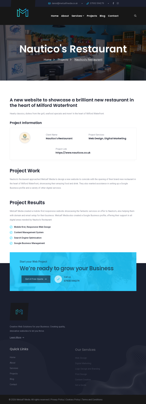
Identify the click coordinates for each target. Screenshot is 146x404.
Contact (113, 15)
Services (77, 15)
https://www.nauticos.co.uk (73, 152)
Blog (102, 15)
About (65, 15)
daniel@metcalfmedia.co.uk (65, 3)
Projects (92, 15)
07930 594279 (97, 3)
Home (54, 15)
